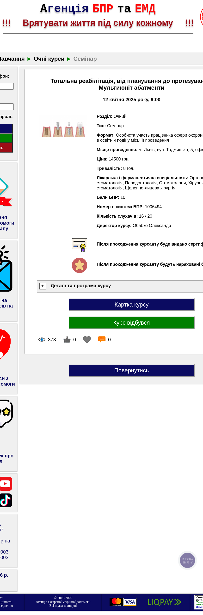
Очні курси (49, 58)
